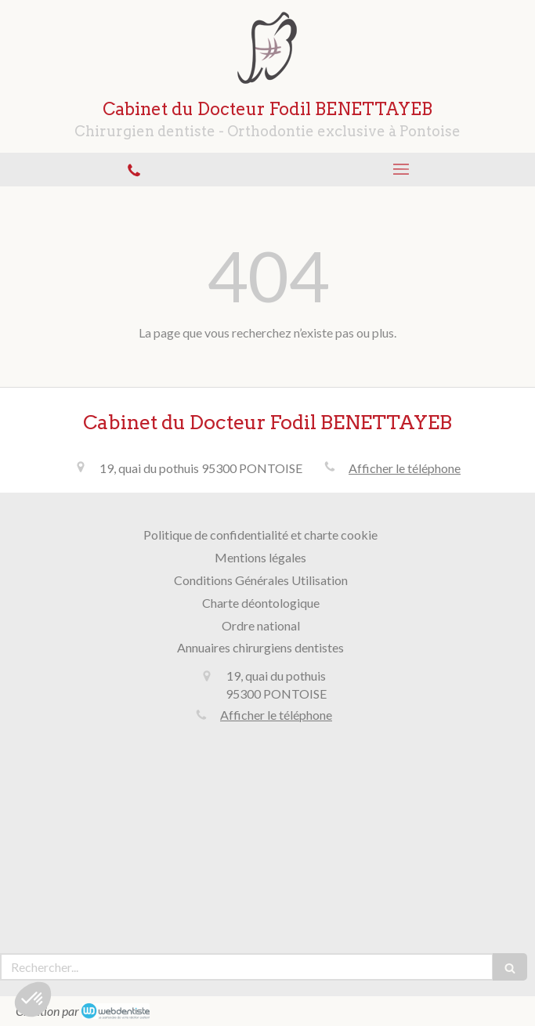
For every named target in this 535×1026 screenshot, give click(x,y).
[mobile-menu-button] (402, 169)
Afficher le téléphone (405, 468)
